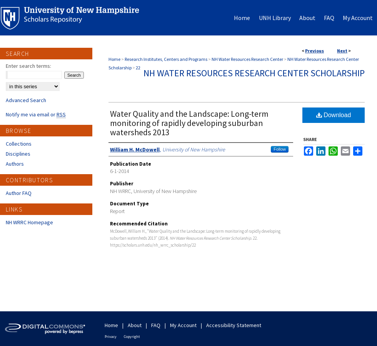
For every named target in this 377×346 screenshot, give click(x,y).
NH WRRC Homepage (29, 222)
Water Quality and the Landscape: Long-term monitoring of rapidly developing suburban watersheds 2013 (189, 123)
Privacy (111, 336)
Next (342, 51)
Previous (314, 51)
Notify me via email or (36, 114)
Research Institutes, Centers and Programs (166, 59)
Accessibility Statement (233, 325)
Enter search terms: (28, 65)
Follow (280, 149)
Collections (19, 143)
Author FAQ (19, 193)
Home (114, 59)
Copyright (132, 336)
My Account (183, 325)
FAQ (155, 325)
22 (138, 68)
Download (333, 115)
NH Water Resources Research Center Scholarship (254, 73)
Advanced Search (26, 100)
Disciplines (18, 153)
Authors (15, 163)
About (135, 325)
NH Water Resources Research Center (247, 59)
